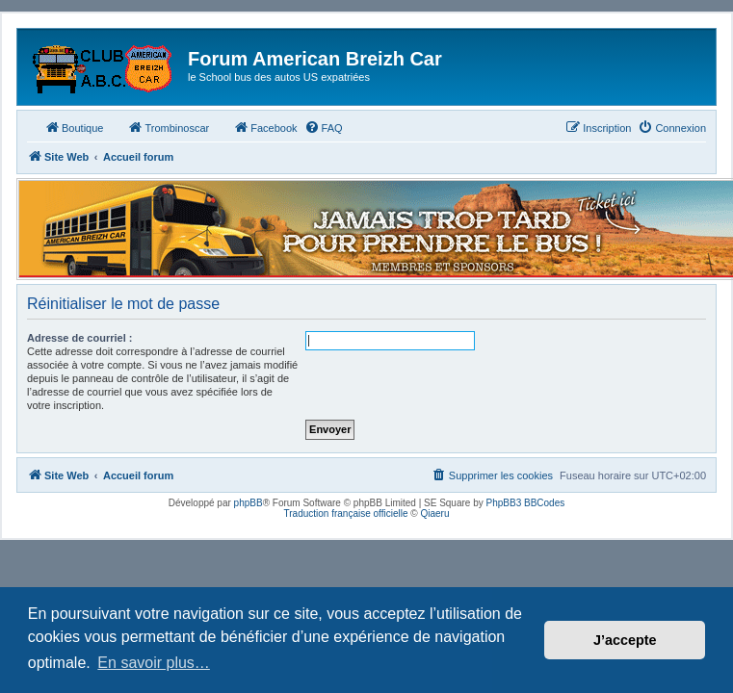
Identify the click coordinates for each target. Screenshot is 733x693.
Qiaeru (434, 513)
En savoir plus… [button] (153, 662)
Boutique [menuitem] (73, 127)
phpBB (248, 503)
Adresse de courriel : (79, 338)
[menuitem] (323, 128)
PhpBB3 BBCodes (525, 503)
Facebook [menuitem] (265, 127)
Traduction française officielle (346, 513)
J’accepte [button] (625, 640)
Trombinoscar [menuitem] (168, 127)
